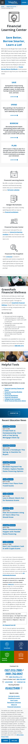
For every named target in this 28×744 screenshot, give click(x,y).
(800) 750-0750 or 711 (15, 677)
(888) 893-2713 (19, 346)
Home (2, 6)
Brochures (8, 394)
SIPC (12, 584)
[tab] (14, 96)
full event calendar (13, 190)
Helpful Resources (11, 6)
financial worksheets (11, 212)
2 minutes (9, 257)
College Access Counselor (12, 399)
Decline (14, 740)
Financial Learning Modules (13, 392)
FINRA (9, 584)
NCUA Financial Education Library (15, 401)
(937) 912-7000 (13, 670)
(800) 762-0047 (14, 673)
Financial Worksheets (11, 395)
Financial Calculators (11, 397)
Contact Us (14, 413)
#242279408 (14, 688)
